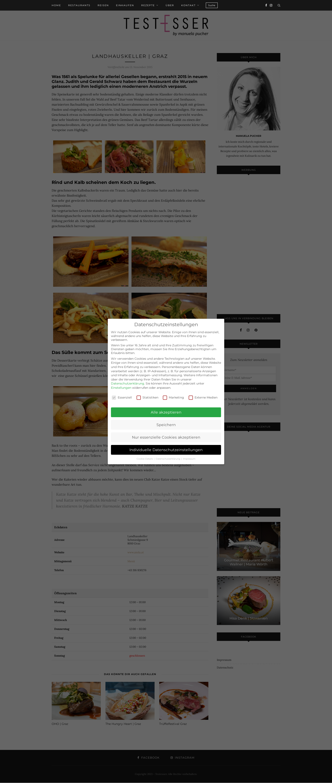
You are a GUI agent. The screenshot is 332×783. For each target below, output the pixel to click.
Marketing (173, 397)
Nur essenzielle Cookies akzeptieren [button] (166, 437)
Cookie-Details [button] (145, 458)
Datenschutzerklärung (127, 383)
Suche (211, 5)
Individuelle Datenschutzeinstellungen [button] (166, 449)
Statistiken (147, 397)
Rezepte (148, 5)
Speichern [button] (166, 424)
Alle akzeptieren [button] (166, 412)
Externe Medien (203, 397)
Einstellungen (121, 388)
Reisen (103, 5)
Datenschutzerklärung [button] (168, 458)
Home (56, 5)
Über (170, 5)
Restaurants (79, 5)
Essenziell (122, 397)
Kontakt (188, 5)
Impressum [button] (189, 458)
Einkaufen (125, 5)
